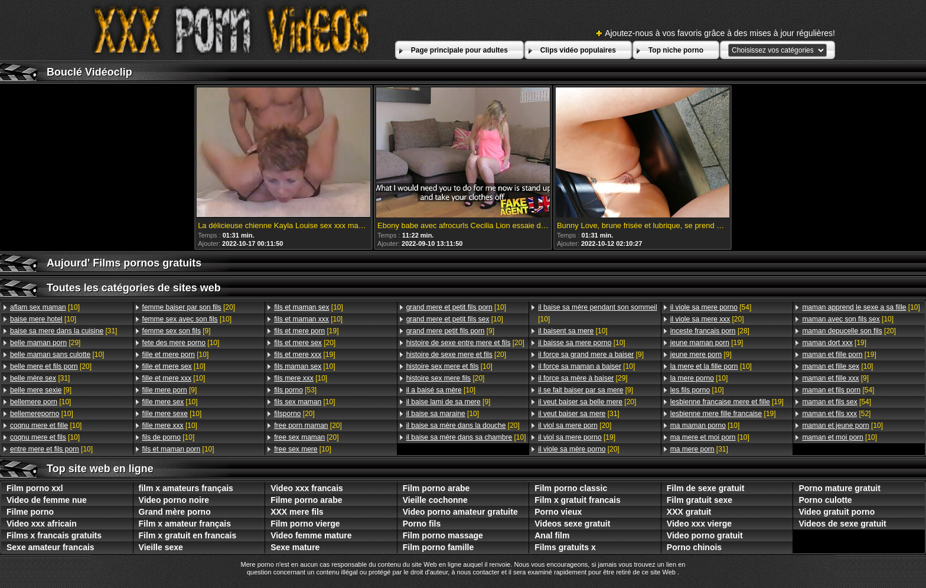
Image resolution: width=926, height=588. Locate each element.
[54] (710, 307)
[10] (45, 307)
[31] (63, 331)
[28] (709, 331)
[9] (40, 390)
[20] (51, 366)
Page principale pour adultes (459, 50)
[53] (295, 390)
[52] (836, 414)
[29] (45, 343)
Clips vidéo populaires (578, 50)
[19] (306, 331)
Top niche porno (675, 50)
